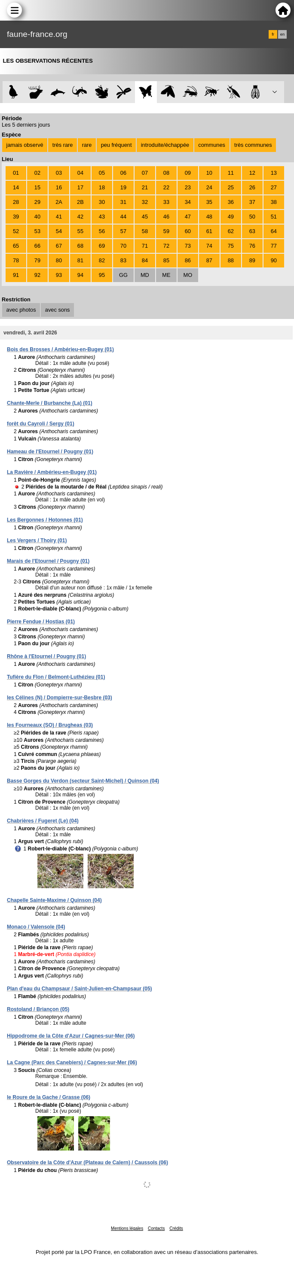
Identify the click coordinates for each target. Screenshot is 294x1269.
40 (37, 216)
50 (252, 216)
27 (274, 187)
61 (209, 231)
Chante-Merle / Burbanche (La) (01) (49, 403)
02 (37, 173)
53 (37, 231)
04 (80, 173)
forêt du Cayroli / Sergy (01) (40, 424)
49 (231, 216)
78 (16, 260)
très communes (253, 145)
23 (188, 187)
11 (231, 173)
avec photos (21, 310)
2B (80, 202)
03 (59, 173)
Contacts (156, 1228)
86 (188, 260)
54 (59, 231)
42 (80, 216)
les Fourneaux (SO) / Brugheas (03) (50, 725)
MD (145, 275)
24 (209, 187)
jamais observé (24, 145)
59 (166, 231)
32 (145, 202)
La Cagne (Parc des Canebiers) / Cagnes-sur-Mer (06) (72, 1063)
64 (274, 231)
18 (102, 187)
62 (231, 231)
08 (166, 173)
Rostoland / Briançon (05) (38, 1009)
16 (59, 187)
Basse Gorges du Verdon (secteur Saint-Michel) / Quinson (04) (83, 781)
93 (59, 275)
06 (123, 173)
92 (37, 275)
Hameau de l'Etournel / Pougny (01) (50, 452)
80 (59, 260)
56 (102, 231)
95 (102, 275)
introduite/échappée (165, 145)
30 (102, 202)
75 (231, 246)
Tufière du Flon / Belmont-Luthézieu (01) (56, 677)
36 (231, 202)
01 (16, 173)
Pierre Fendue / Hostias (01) (41, 622)
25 (231, 187)
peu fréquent (116, 145)
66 (37, 246)
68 (80, 246)
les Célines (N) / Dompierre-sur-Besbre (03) (59, 698)
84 (145, 260)
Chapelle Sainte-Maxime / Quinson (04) (54, 900)
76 (252, 246)
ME (166, 275)
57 (123, 231)
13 (274, 173)
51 (274, 216)
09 (188, 173)
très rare (62, 145)
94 (80, 275)
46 (166, 216)
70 (123, 246)
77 (274, 246)
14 (16, 187)
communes (211, 145)
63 (252, 231)
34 (188, 202)
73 (188, 246)
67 (59, 246)
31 (123, 202)
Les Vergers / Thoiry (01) (37, 540)
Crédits (176, 1228)
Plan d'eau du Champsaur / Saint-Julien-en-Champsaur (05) (79, 989)
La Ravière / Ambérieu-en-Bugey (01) (52, 472)
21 (145, 187)
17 (80, 187)
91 (16, 275)
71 (145, 246)
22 (166, 187)
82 (102, 260)
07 (145, 173)
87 (209, 260)
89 (252, 260)
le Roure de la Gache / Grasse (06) (48, 1097)
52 (16, 231)
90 (274, 260)
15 (37, 187)
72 (166, 246)
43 (102, 216)
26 (252, 187)
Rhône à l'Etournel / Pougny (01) (46, 656)
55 (80, 231)
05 (102, 173)
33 (166, 202)
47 (188, 216)
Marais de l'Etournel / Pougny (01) (48, 561)
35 (209, 202)
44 (123, 216)
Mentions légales (127, 1228)
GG (123, 275)
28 (16, 202)
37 (252, 202)
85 (166, 260)
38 (274, 202)
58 (145, 231)
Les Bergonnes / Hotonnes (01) (45, 520)
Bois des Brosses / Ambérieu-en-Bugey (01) (60, 349)
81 (80, 260)
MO (188, 275)
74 (209, 246)
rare (87, 145)
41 (59, 216)
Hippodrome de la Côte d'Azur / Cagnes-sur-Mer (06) (71, 1036)
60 (188, 231)
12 (252, 173)
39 (16, 216)
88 (231, 260)
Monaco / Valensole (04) (36, 927)
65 (16, 246)
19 (123, 187)
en (282, 34)
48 (209, 216)
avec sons (57, 310)
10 (209, 173)
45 (145, 216)
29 (37, 202)
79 (37, 260)
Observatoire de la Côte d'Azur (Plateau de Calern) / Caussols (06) (87, 1163)
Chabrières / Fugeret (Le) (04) (43, 821)
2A (58, 202)
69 (102, 246)
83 (123, 260)
